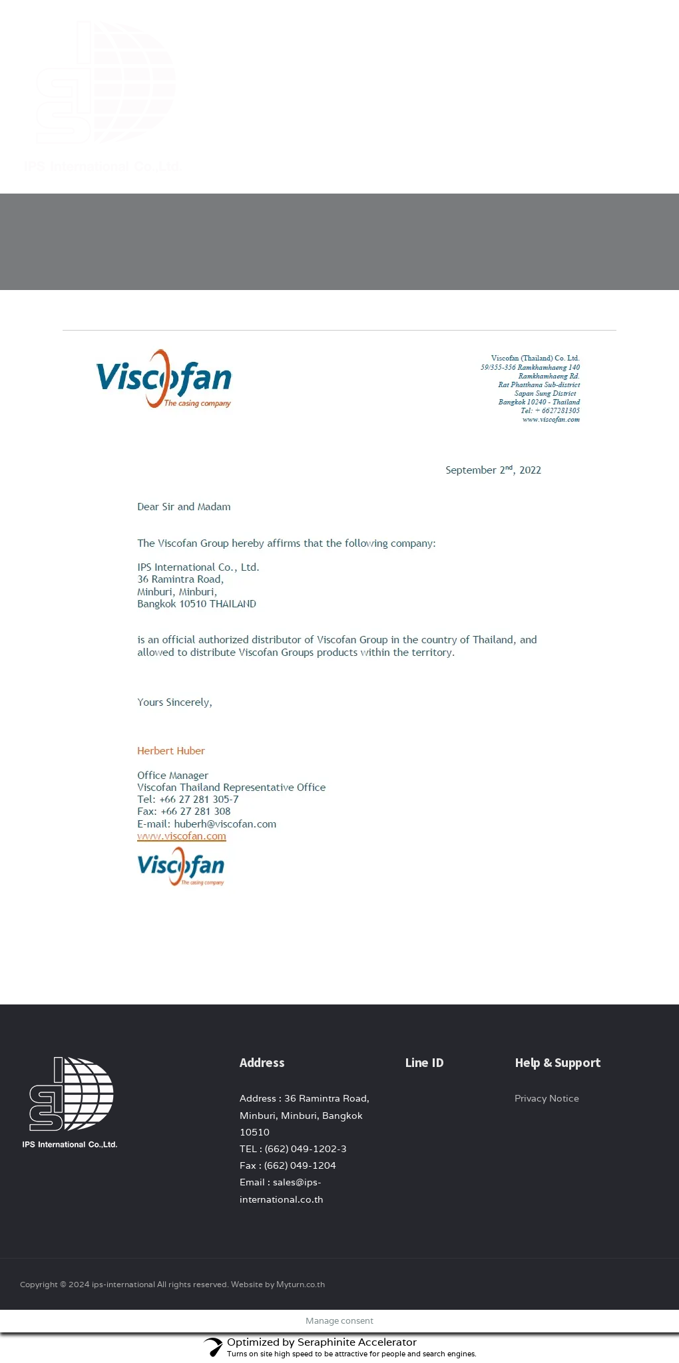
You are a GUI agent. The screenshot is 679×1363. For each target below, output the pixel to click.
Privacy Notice (547, 1098)
